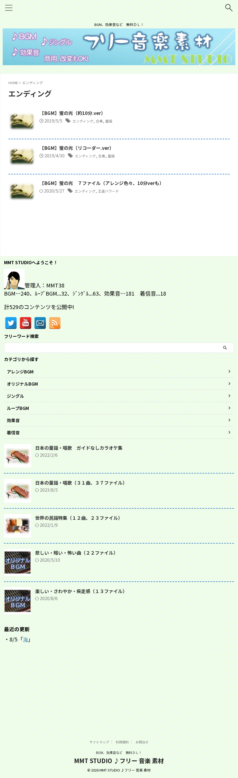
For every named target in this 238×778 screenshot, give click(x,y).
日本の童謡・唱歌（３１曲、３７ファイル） (84, 553)
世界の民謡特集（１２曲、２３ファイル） (81, 588)
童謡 (143, 121)
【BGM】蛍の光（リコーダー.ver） (106, 172)
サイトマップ (99, 742)
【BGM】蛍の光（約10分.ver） (102, 113)
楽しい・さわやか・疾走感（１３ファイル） (84, 661)
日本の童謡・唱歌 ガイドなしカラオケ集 (81, 518)
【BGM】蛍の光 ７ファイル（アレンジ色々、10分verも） (133, 230)
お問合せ (141, 742)
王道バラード (143, 238)
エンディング (112, 121)
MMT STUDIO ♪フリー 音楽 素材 (119, 760)
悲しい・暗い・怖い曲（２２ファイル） (79, 623)
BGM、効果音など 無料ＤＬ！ (119, 752)
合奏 (132, 121)
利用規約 (122, 742)
